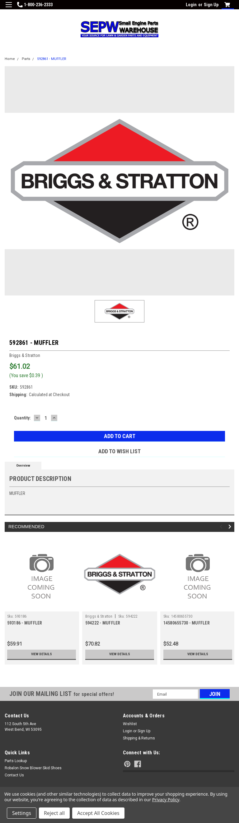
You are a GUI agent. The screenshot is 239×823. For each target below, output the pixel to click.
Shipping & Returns (139, 738)
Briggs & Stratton (98, 616)
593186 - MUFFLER (24, 622)
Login (191, 4)
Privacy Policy (165, 799)
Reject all (54, 813)
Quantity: (22, 417)
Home (10, 59)
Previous (222, 526)
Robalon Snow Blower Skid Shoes (33, 768)
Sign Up (211, 4)
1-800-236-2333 (35, 4)
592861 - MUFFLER (51, 59)
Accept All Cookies (98, 813)
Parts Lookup (16, 761)
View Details (41, 654)
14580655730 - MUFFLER (186, 622)
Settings (21, 813)
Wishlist (130, 724)
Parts (26, 59)
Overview (23, 466)
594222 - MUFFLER (102, 622)
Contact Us (14, 775)
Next (230, 526)
